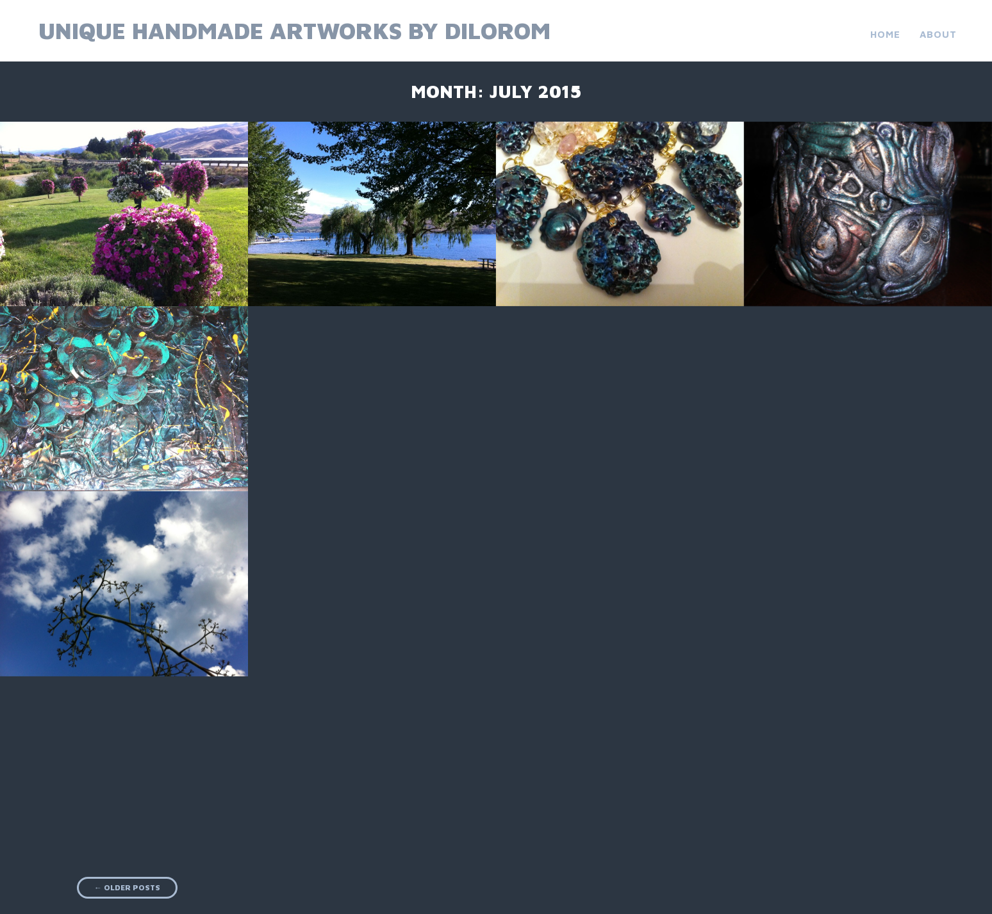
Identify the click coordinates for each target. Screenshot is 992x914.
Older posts (127, 887)
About (938, 34)
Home (885, 34)
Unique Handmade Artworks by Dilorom (294, 30)
